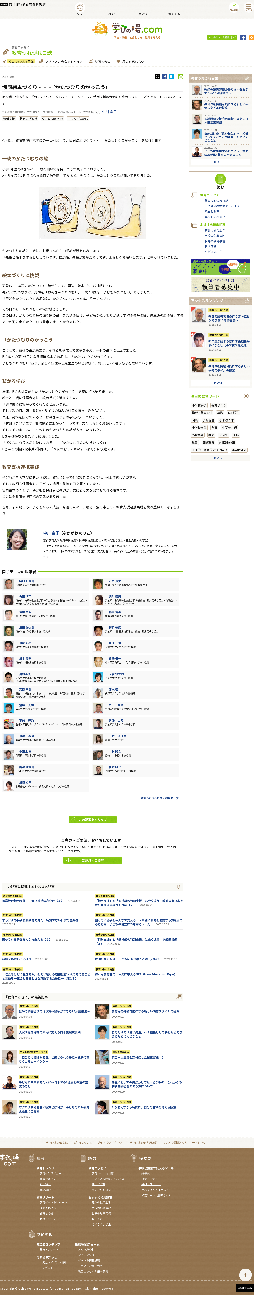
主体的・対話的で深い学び (209, 450)
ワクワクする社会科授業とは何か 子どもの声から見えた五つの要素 (54, 1109)
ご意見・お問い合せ (90, 1266)
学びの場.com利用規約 (143, 1143)
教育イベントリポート (53, 1202)
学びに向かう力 (52, 119)
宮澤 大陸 (116, 720)
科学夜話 (210, 246)
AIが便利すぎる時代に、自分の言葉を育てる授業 (144, 1107)
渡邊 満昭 (26, 736)
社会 (211, 435)
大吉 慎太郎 (116, 674)
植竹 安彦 (115, 627)
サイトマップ (200, 1143)
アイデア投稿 (86, 1255)
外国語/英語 (227, 442)
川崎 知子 (25, 782)
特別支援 (9, 119)
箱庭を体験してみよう (16, 959)
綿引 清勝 (115, 596)
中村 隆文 (115, 751)
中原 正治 (115, 643)
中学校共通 (229, 427)
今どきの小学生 (215, 252)
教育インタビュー (51, 1173)
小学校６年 (199, 427)
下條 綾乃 (26, 720)
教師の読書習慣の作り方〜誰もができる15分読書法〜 (54, 1011)
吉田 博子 (25, 596)
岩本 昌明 (25, 612)
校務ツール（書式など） (156, 1195)
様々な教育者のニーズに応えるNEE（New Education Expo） (136, 974)
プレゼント (46, 1268)
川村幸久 (25, 674)
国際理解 (208, 442)
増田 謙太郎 (26, 627)
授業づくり (218, 405)
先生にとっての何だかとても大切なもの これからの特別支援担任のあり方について (147, 1084)
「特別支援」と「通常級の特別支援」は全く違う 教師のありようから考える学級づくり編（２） (139, 903)
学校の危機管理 (215, 236)
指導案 (145, 1173)
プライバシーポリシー (110, 1143)
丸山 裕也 (116, 705)
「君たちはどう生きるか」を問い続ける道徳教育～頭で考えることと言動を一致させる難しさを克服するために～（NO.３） (46, 976)
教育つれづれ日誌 (20, 61)
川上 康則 (25, 658)
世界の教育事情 (215, 241)
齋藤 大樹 (26, 705)
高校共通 (198, 435)
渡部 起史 (25, 643)
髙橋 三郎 (25, 689)
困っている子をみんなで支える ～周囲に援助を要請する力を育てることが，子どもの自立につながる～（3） (139, 922)
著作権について (82, 1143)
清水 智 (113, 689)
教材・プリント (151, 1184)
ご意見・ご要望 (85, 860)
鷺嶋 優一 (115, 658)
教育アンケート (49, 1249)
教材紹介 (45, 1190)
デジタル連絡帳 (78, 119)
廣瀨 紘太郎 (26, 767)
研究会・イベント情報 (53, 1262)
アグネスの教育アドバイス (63, 61)
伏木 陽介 (115, 767)
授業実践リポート (51, 1208)
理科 (236, 435)
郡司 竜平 (115, 612)
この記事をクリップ (89, 819)
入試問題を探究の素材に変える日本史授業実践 (50, 1032)
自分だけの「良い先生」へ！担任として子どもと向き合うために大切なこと (147, 1034)
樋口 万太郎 (26, 581)
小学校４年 (239, 450)
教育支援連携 (28, 119)
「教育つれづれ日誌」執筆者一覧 (158, 798)
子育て (223, 435)
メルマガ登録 (86, 1249)
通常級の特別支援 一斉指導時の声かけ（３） (33, 901)
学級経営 (208, 420)
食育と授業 (46, 1213)
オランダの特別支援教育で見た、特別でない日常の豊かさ (40, 920)
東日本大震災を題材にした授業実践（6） (139, 1057)
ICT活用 (233, 413)
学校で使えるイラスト (155, 1190)
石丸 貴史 (115, 581)
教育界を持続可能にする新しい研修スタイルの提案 (145, 1011)
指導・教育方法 (202, 413)
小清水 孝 (25, 751)
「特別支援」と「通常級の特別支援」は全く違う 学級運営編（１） (136, 941)
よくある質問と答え (174, 1143)
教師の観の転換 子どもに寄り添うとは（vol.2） (128, 959)
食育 (214, 427)
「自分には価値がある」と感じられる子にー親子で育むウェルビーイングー (54, 1059)
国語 (195, 420)
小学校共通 (199, 405)
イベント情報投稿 (89, 1260)
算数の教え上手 (215, 230)
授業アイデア (149, 1179)
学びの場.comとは (57, 1143)
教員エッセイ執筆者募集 (93, 1271)
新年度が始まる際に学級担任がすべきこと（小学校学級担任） (229, 343)
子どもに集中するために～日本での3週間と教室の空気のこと (53, 1084)
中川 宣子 (109, 111)
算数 (220, 413)
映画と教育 (102, 61)
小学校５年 (226, 420)
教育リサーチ (48, 1219)
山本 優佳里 (117, 736)
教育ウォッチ (48, 1179)
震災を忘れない (132, 61)
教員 (195, 442)
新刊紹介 (45, 1184)
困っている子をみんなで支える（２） (27, 939)
